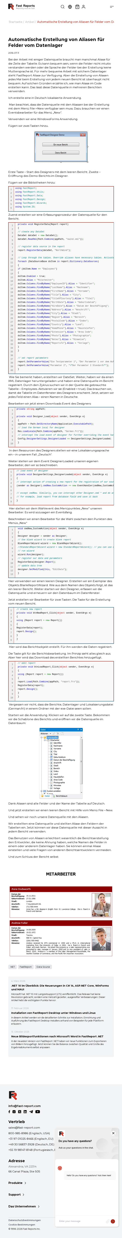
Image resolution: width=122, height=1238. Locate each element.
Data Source (43, 967)
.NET (12, 967)
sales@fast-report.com (24, 1127)
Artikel (30, 22)
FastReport (26, 967)
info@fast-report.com (24, 1106)
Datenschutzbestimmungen (24, 1220)
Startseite (15, 22)
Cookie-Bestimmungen (21, 1224)
